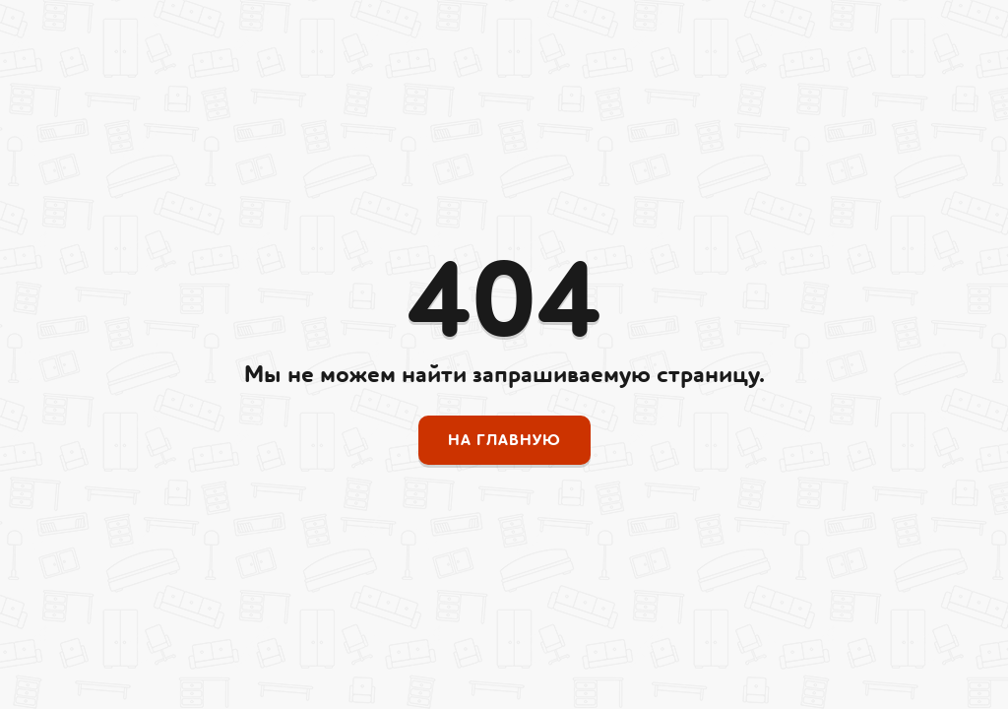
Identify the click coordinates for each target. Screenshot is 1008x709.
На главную (504, 440)
